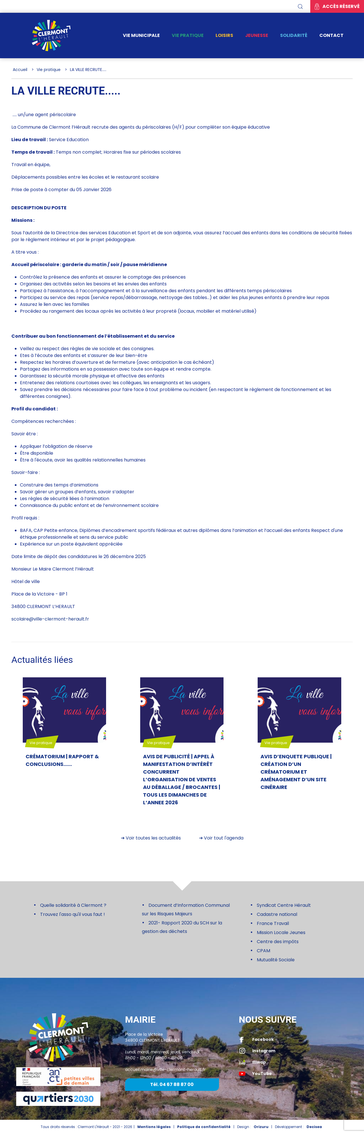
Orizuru (261, 1126)
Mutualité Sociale (276, 960)
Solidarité (293, 35)
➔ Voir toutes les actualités (151, 838)
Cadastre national (277, 914)
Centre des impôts (278, 941)
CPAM (263, 950)
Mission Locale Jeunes (281, 932)
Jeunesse (256, 35)
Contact (331, 35)
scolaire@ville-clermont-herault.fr (50, 619)
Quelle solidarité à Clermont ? (73, 905)
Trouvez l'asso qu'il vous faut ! (72, 914)
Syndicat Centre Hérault (284, 905)
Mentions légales (154, 1126)
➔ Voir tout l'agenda (221, 838)
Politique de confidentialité (204, 1126)
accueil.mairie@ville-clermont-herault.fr (165, 1069)
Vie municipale (141, 35)
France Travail (273, 923)
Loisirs (224, 35)
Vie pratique (188, 35)
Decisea (314, 1126)
